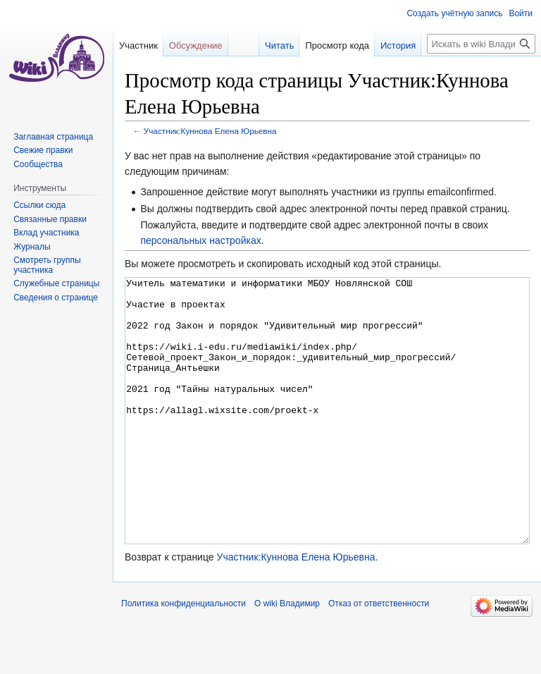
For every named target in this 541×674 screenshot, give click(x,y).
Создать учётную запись (454, 13)
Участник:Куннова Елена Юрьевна (210, 130)
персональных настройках (200, 240)
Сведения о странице (55, 297)
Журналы (31, 247)
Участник (138, 45)
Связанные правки (50, 219)
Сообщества (38, 164)
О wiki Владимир (287, 656)
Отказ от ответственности (378, 656)
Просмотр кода (337, 45)
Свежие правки (43, 150)
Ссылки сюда (39, 205)
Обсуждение (196, 45)
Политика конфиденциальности (183, 656)
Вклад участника (46, 233)
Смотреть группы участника (46, 265)
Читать (279, 45)
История (398, 45)
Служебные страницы (56, 283)
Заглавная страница (53, 137)
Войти (521, 13)
